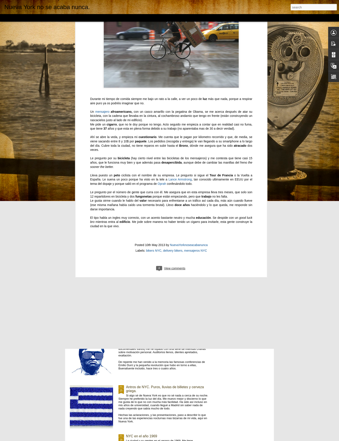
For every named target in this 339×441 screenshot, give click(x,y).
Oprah (162, 65)
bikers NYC (154, 132)
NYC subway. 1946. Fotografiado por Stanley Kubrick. (167, 289)
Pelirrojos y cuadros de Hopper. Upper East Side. (163, 239)
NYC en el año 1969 (141, 436)
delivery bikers (172, 132)
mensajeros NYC (195, 132)
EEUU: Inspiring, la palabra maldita (153, 338)
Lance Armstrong (180, 61)
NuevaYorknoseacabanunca (189, 127)
